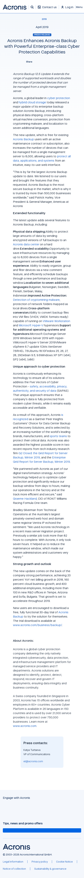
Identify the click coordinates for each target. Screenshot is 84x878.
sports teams (58, 436)
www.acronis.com (24, 726)
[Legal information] (13, 862)
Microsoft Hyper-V (31, 325)
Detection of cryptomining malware (36, 300)
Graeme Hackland (25, 499)
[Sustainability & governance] (50, 869)
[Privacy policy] (40, 862)
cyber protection (58, 98)
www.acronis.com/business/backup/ (37, 625)
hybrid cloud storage (32, 102)
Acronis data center (26, 244)
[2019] (42, 19)
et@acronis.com (33, 761)
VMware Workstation (56, 321)
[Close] (79, 7)
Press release (42, 34)
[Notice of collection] (14, 869)
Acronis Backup (23, 139)
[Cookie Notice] (64, 862)
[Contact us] (47, 9)
